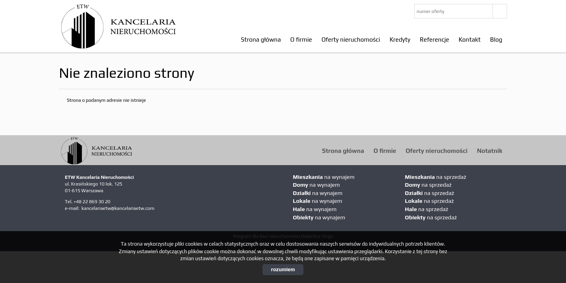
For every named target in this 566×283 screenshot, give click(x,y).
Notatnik (489, 150)
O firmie (301, 39)
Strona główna (261, 39)
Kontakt (470, 39)
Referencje (434, 39)
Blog (496, 39)
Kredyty (400, 39)
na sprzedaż (435, 177)
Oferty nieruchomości (351, 39)
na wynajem (324, 177)
